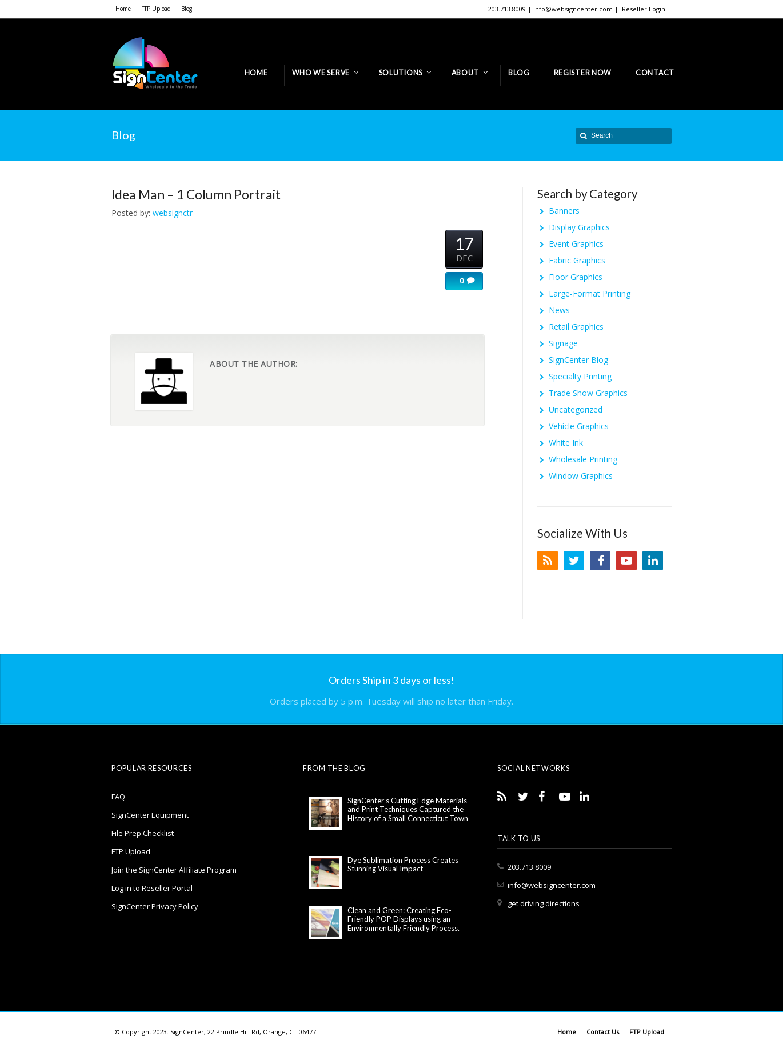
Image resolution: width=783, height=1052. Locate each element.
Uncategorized (575, 409)
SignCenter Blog (578, 359)
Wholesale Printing (583, 459)
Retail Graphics (576, 326)
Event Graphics (576, 243)
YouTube (626, 560)
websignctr (173, 212)
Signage (563, 343)
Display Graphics (579, 227)
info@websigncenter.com (552, 885)
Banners (564, 210)
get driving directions (544, 903)
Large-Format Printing (589, 293)
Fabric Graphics (577, 260)
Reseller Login (643, 9)
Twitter (574, 560)
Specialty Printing (580, 376)
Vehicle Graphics (579, 426)
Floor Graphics (575, 276)
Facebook (600, 560)
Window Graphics (581, 475)
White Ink (566, 442)
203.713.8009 (529, 867)
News (559, 310)
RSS (547, 560)
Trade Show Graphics (588, 392)
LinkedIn (652, 560)
